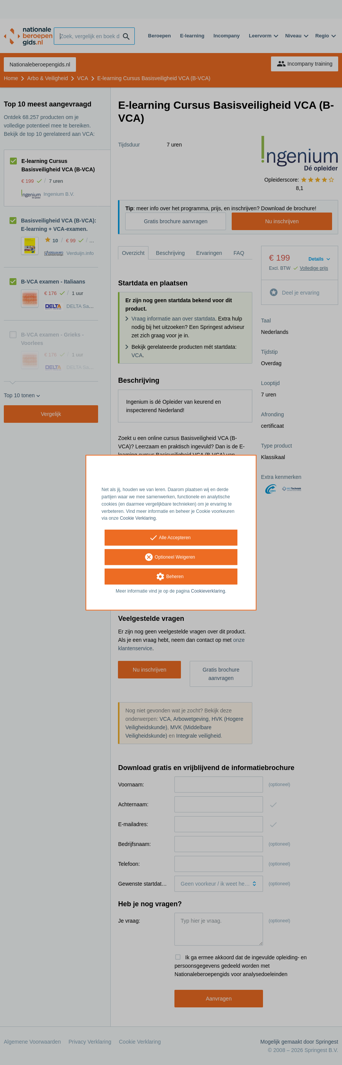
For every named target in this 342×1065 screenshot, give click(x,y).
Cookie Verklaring (138, 518)
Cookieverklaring (208, 591)
